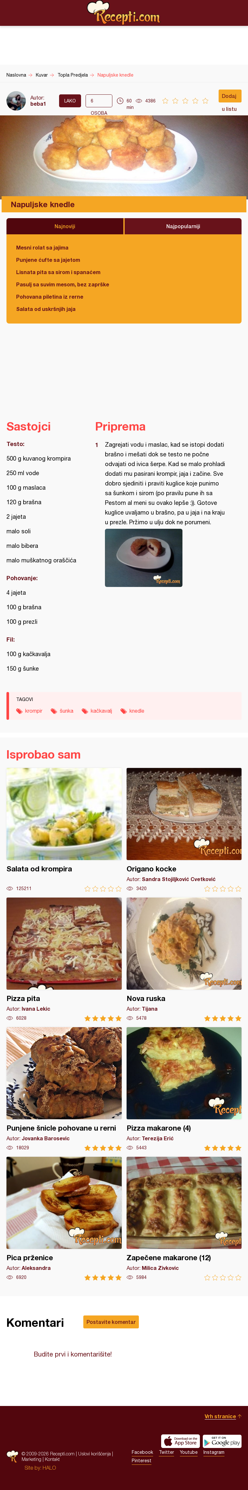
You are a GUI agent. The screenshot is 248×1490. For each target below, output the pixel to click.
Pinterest (141, 1460)
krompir (33, 711)
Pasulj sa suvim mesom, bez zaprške (62, 284)
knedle (136, 711)
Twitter (166, 1452)
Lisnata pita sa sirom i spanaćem (58, 272)
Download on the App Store (180, 1441)
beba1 (38, 104)
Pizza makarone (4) (184, 1089)
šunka (66, 711)
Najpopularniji (183, 226)
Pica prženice (64, 1219)
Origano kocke (184, 830)
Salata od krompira (64, 830)
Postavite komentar (111, 1322)
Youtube (189, 1452)
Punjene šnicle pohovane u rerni (64, 1089)
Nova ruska (184, 959)
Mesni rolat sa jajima (42, 247)
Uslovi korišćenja (94, 1453)
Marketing (31, 1459)
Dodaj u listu (229, 97)
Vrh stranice (220, 1416)
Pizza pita (64, 959)
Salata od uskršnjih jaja (46, 309)
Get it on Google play (222, 1441)
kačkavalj (101, 711)
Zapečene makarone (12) (184, 1219)
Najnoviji (65, 226)
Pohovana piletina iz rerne (49, 296)
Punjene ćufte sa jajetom (48, 260)
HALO (49, 1468)
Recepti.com (124, 12)
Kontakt (52, 1459)
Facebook (142, 1452)
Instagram (213, 1452)
